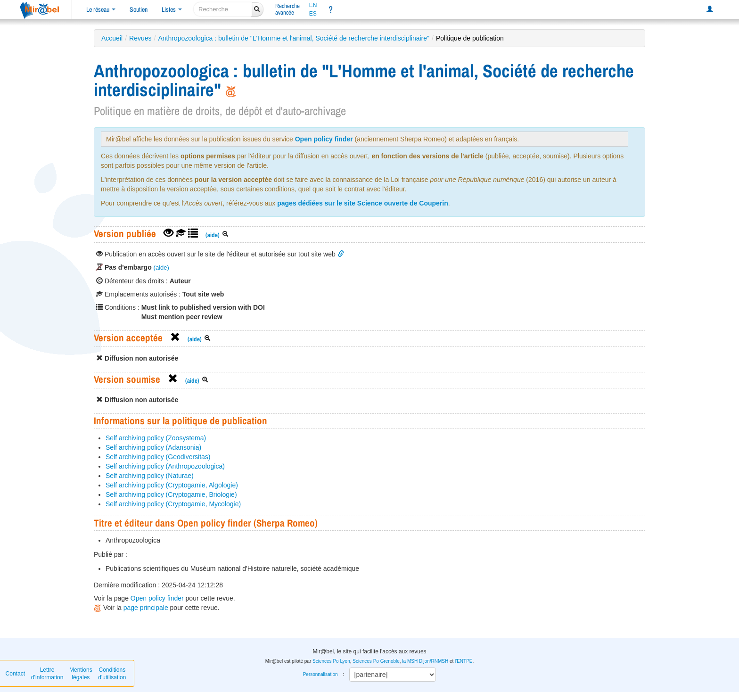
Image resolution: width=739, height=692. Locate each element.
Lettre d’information (47, 674)
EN (313, 5)
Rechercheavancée (287, 9)
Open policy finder (324, 139)
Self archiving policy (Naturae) (150, 475)
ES (313, 13)
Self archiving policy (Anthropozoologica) (165, 466)
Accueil (112, 38)
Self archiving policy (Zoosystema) (156, 438)
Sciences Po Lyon (331, 661)
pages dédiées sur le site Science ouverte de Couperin (362, 203)
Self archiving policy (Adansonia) (153, 447)
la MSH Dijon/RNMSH (425, 661)
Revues (140, 38)
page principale (145, 607)
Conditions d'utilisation (112, 674)
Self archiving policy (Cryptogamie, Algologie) (172, 485)
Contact (15, 673)
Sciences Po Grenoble (376, 661)
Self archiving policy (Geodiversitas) (158, 457)
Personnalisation (320, 674)
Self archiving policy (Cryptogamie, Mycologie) (173, 504)
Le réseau (100, 9)
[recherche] (223, 9)
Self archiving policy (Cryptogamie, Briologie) (171, 494)
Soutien (139, 9)
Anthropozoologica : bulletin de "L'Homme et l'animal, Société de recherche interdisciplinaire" (293, 38)
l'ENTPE (463, 661)
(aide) (212, 235)
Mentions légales (80, 674)
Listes (172, 9)
